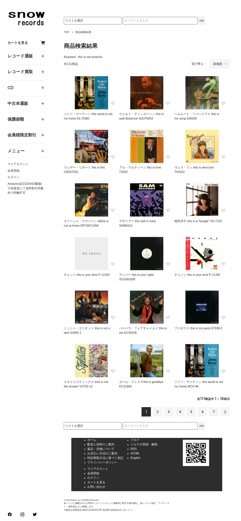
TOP (66, 32)
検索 (201, 20)
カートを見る (26, 42)
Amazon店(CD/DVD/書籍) (25, 183)
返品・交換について (100, 449)
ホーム (91, 440)
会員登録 (14, 170)
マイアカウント (18, 164)
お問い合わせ (96, 487)
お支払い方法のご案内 (102, 453)
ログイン (14, 177)
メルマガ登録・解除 (143, 444)
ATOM (134, 453)
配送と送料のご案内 (100, 444)
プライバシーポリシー (102, 462)
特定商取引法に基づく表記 (105, 458)
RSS (133, 449)
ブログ (134, 440)
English (135, 458)
